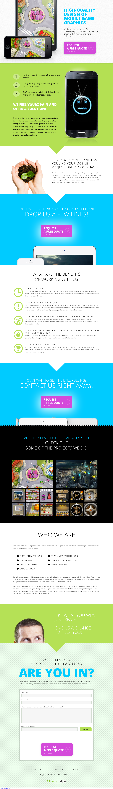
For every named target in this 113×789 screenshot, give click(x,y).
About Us (86, 770)
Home (26, 770)
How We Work (54, 770)
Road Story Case (5, 788)
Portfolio (34, 770)
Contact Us (76, 770)
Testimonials (66, 770)
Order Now (43, 770)
